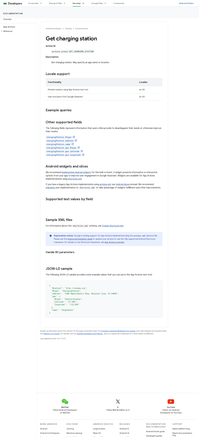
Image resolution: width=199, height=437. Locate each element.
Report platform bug (181, 428)
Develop (68, 28)
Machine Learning (74, 433)
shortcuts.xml (75, 179)
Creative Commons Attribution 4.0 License (118, 331)
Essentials (34, 3)
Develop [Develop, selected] (77, 3)
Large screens (99, 428)
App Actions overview (114, 242)
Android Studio (186, 3)
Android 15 (124, 428)
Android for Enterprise (49, 433)
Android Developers (54, 28)
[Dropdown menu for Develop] (84, 3)
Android (43, 428)
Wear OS (97, 433)
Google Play (97, 3)
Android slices (122, 184)
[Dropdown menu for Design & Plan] (65, 3)
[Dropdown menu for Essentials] (42, 3)
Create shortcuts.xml (112, 226)
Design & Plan (55, 3)
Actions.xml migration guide (79, 239)
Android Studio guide (155, 431)
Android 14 (124, 433)
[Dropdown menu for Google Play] (106, 3)
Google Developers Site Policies (90, 334)
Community (118, 3)
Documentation (13, 13)
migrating (50, 187)
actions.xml (105, 184)
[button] (18, 31)
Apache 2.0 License (51, 334)
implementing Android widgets (76, 172)
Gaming (70, 428)
